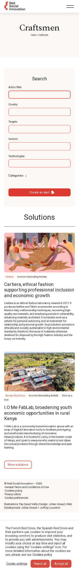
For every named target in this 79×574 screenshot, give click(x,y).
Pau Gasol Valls (28, 504)
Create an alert (39, 192)
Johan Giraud (57, 504)
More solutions (18, 465)
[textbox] (39, 95)
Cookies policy (13, 490)
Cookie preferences (16, 497)
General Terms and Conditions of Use (27, 487)
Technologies (16, 156)
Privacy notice (13, 494)
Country (12, 104)
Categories (17, 175)
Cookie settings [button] (16, 564)
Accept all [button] (61, 564)
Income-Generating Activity (32, 276)
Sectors (13, 138)
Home (33, 35)
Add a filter (14, 87)
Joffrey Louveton (50, 507)
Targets (12, 121)
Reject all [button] (40, 564)
